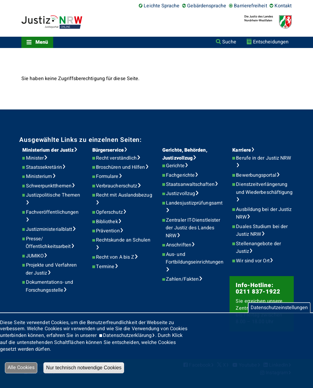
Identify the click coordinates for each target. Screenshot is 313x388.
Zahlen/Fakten (182, 279)
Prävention (108, 231)
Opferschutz (109, 212)
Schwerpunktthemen (49, 186)
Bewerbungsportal (256, 175)
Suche (229, 42)
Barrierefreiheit (250, 5)
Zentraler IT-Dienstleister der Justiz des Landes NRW (193, 227)
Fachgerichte (180, 175)
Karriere (241, 150)
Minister (35, 158)
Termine (105, 266)
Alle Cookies (21, 367)
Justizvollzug (180, 193)
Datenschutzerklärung (127, 335)
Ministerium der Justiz (48, 150)
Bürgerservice (108, 150)
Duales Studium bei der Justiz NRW (262, 230)
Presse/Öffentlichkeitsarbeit (48, 242)
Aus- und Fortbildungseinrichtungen (194, 258)
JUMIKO (35, 256)
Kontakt (283, 5)
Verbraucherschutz (116, 186)
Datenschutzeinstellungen (279, 307)
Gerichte (175, 165)
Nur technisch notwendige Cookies (83, 367)
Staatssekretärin (44, 167)
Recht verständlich (116, 158)
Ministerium (39, 176)
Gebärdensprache (206, 5)
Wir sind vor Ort (252, 260)
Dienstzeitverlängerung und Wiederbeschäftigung (264, 188)
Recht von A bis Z (115, 257)
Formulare (107, 176)
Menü (41, 42)
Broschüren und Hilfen (120, 167)
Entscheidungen (271, 42)
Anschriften (178, 245)
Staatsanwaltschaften (190, 184)
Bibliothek (107, 221)
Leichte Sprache (161, 5)
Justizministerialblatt (49, 229)
